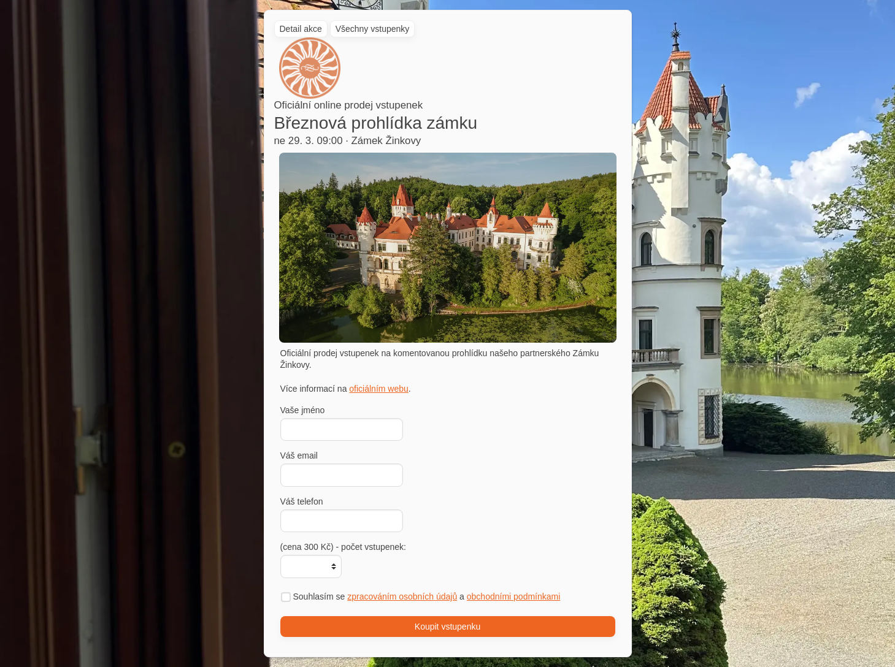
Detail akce (301, 29)
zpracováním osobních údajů (402, 596)
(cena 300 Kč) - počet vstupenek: (343, 547)
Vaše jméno (302, 410)
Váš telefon (301, 501)
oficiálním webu (379, 389)
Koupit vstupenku (447, 626)
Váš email (299, 455)
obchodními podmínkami (514, 596)
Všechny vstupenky (373, 29)
